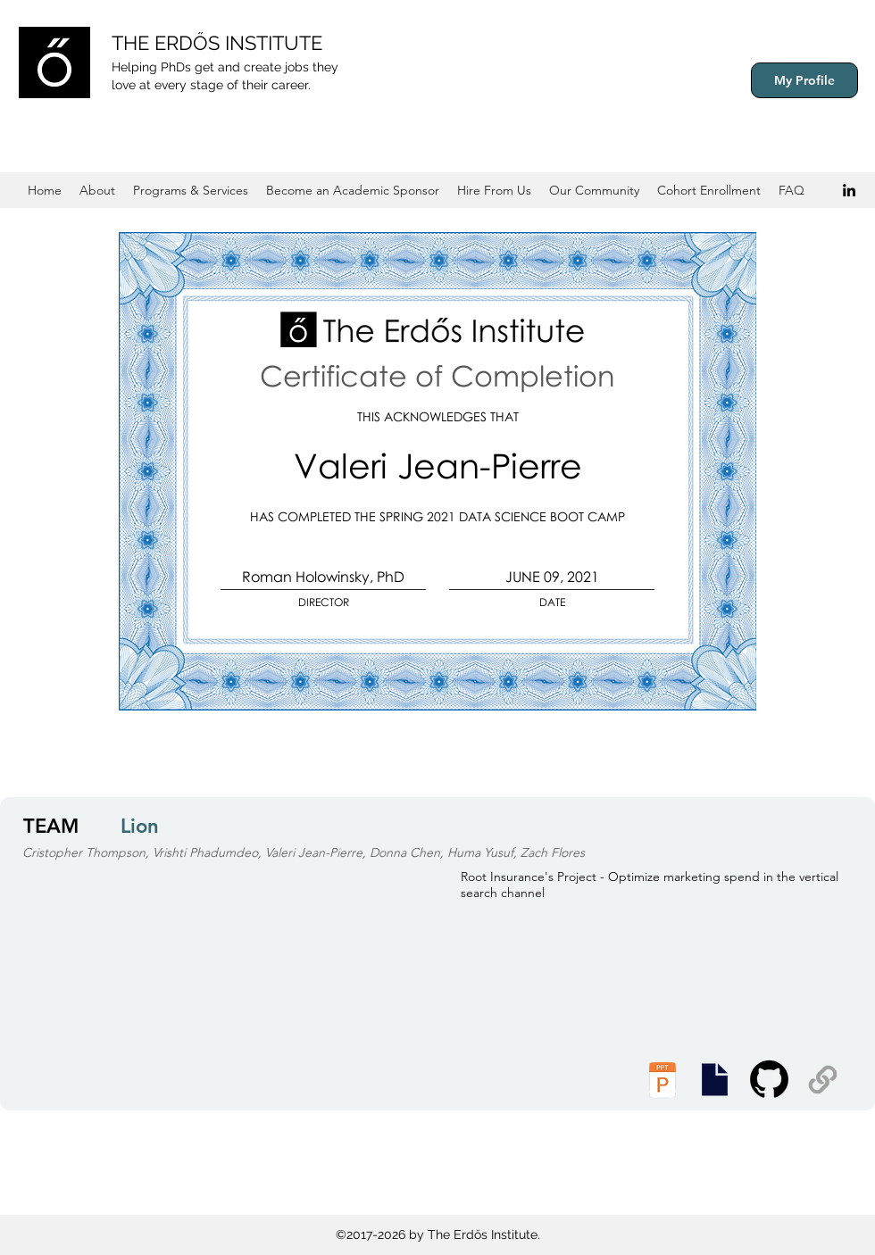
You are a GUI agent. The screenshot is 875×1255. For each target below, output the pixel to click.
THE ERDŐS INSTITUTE (217, 42)
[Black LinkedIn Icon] (849, 190)
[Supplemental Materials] (823, 1080)
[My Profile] (804, 80)
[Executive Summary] (714, 1080)
